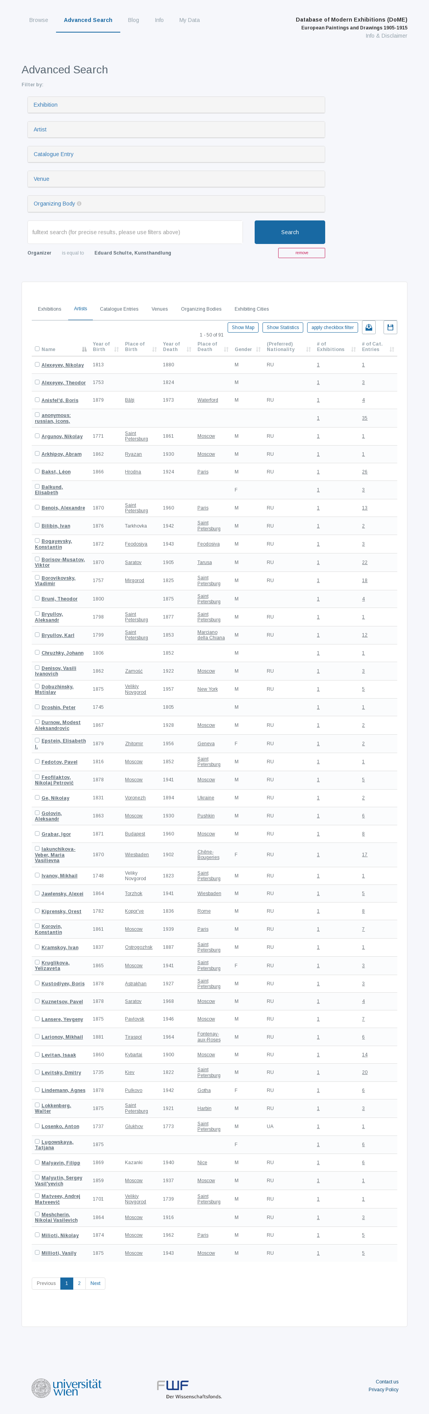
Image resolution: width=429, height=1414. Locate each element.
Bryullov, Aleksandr (49, 616)
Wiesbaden (137, 854)
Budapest (135, 834)
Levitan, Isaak (59, 1055)
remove (301, 253)
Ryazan (133, 454)
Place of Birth (135, 346)
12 (364, 635)
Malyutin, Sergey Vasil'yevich (58, 1180)
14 (364, 1054)
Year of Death (171, 346)
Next (95, 1283)
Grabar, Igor (56, 834)
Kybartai (133, 1054)
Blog (133, 20)
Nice (202, 1162)
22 (364, 562)
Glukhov (134, 1126)
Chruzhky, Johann (62, 653)
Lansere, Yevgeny (62, 1019)
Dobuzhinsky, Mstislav (54, 689)
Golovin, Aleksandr (48, 816)
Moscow (206, 436)
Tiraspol (133, 1037)
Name (48, 349)
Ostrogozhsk (138, 947)
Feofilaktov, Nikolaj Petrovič (54, 780)
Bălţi (129, 400)
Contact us (387, 1382)
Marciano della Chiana (211, 635)
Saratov (133, 562)
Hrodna (133, 472)
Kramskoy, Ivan (60, 947)
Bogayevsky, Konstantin (53, 544)
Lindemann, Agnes (63, 1090)
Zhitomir (134, 743)
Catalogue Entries (119, 309)
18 (364, 580)
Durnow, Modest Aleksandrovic (58, 725)
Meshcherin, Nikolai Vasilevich (56, 1217)
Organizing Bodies (201, 309)
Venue (41, 179)
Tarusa (204, 562)
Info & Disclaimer (386, 36)
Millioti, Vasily (59, 1253)
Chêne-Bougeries (208, 854)
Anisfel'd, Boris (60, 400)
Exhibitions (49, 309)
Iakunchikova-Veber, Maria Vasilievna (55, 854)
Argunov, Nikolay (62, 436)
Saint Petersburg (136, 436)
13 (364, 508)
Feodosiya (136, 544)
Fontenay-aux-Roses (209, 1036)
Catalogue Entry (54, 154)
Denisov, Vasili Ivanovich (55, 671)
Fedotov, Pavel (60, 762)
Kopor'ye (134, 911)
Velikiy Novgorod (135, 689)
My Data (189, 20)
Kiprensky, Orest (61, 911)
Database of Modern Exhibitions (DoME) (351, 23)
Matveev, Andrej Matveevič (57, 1199)
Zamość (134, 671)
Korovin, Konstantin (48, 929)
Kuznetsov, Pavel (62, 1002)
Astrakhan (136, 983)
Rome (204, 911)
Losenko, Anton (60, 1126)
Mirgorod (134, 580)
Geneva (206, 743)
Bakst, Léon (56, 472)
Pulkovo (133, 1090)
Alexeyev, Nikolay (63, 365)
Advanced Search (88, 20)
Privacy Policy (383, 1389)
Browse (38, 20)
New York (207, 689)
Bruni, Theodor (60, 599)
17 (364, 854)
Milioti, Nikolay (60, 1235)
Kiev (129, 1072)
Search (290, 232)
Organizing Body (54, 203)
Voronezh (135, 798)
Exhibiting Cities (252, 309)
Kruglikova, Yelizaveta (52, 965)
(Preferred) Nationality (281, 346)
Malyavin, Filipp (61, 1163)
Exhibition (46, 105)
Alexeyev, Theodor (64, 383)
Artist (40, 129)
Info (159, 20)
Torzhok (133, 893)
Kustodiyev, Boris (63, 983)
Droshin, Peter (59, 707)
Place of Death (207, 346)
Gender (243, 349)
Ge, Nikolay (55, 798)
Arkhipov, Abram (61, 454)
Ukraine (205, 798)
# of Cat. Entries (372, 346)
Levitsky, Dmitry (61, 1073)
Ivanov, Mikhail (60, 876)
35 (364, 418)
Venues (160, 309)
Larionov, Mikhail (62, 1037)
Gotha (204, 1090)
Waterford (207, 400)
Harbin (204, 1108)
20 (364, 1072)
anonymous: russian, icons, (53, 418)
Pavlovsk (134, 1019)
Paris (202, 472)
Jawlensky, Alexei (62, 894)
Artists (80, 308)
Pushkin (206, 816)
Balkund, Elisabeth (49, 489)
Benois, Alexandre (63, 508)
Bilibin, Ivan (56, 526)
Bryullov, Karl (58, 635)
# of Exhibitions (330, 346)
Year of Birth (101, 346)
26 (364, 472)
